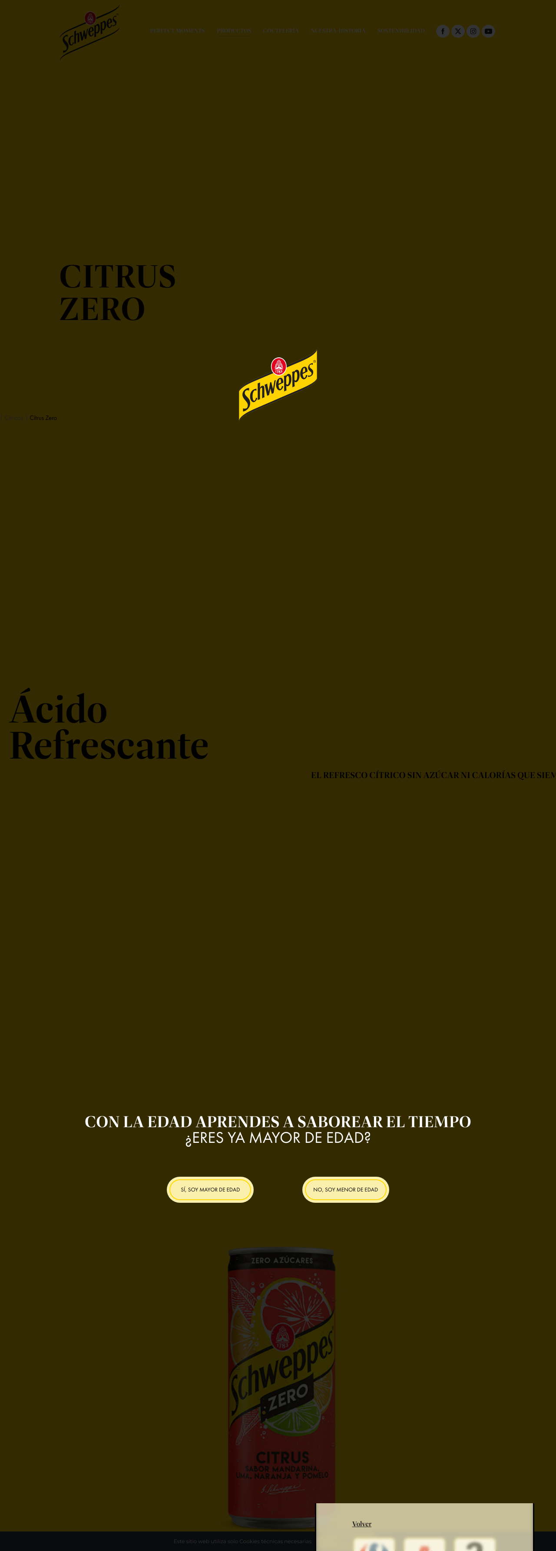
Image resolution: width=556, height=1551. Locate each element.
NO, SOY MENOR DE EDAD (345, 1189)
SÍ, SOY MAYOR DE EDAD (210, 1189)
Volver (361, 1499)
